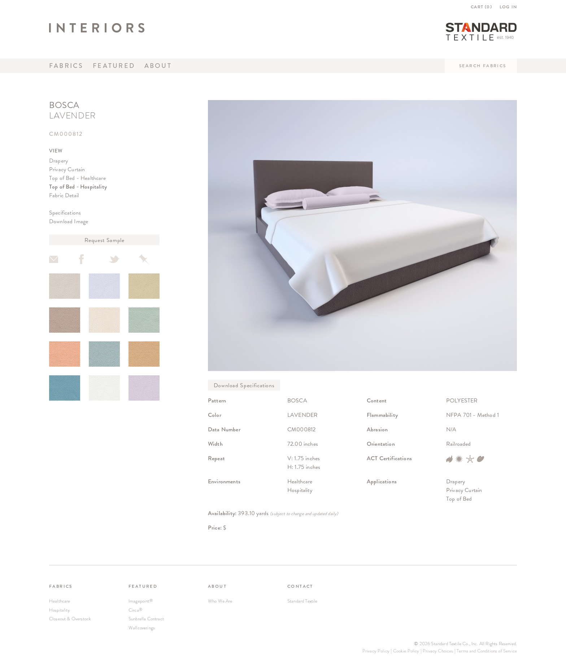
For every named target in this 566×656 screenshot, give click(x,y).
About (158, 65)
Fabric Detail (64, 195)
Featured (114, 65)
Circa (135, 610)
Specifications (65, 212)
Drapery (58, 160)
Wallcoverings (142, 628)
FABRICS (61, 586)
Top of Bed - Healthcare (77, 178)
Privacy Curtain (67, 169)
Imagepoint (141, 601)
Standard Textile (302, 601)
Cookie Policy (406, 651)
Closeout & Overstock (70, 619)
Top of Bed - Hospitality (78, 186)
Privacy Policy (375, 651)
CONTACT (300, 586)
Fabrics (66, 65)
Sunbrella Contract (146, 619)
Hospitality (59, 610)
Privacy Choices (438, 651)
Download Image (68, 221)
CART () (481, 7)
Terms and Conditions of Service (487, 651)
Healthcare (59, 601)
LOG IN (508, 7)
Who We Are (220, 601)
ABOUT (217, 586)
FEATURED (143, 586)
